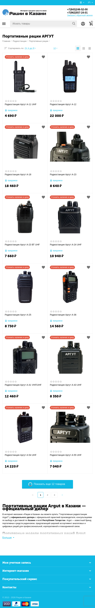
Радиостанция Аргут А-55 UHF (65, 455)
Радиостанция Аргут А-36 (63, 314)
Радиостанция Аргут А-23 (63, 174)
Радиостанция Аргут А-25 (18, 314)
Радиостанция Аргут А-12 (63, 104)
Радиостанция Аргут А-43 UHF (65, 385)
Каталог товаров (4, 23)
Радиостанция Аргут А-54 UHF (20, 455)
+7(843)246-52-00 (77, 9)
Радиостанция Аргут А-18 (18, 174)
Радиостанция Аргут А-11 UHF (20, 104)
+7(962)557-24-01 (77, 12)
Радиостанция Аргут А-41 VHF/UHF (23, 385)
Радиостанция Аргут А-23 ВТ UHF (22, 244)
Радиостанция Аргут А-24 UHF (65, 244)
